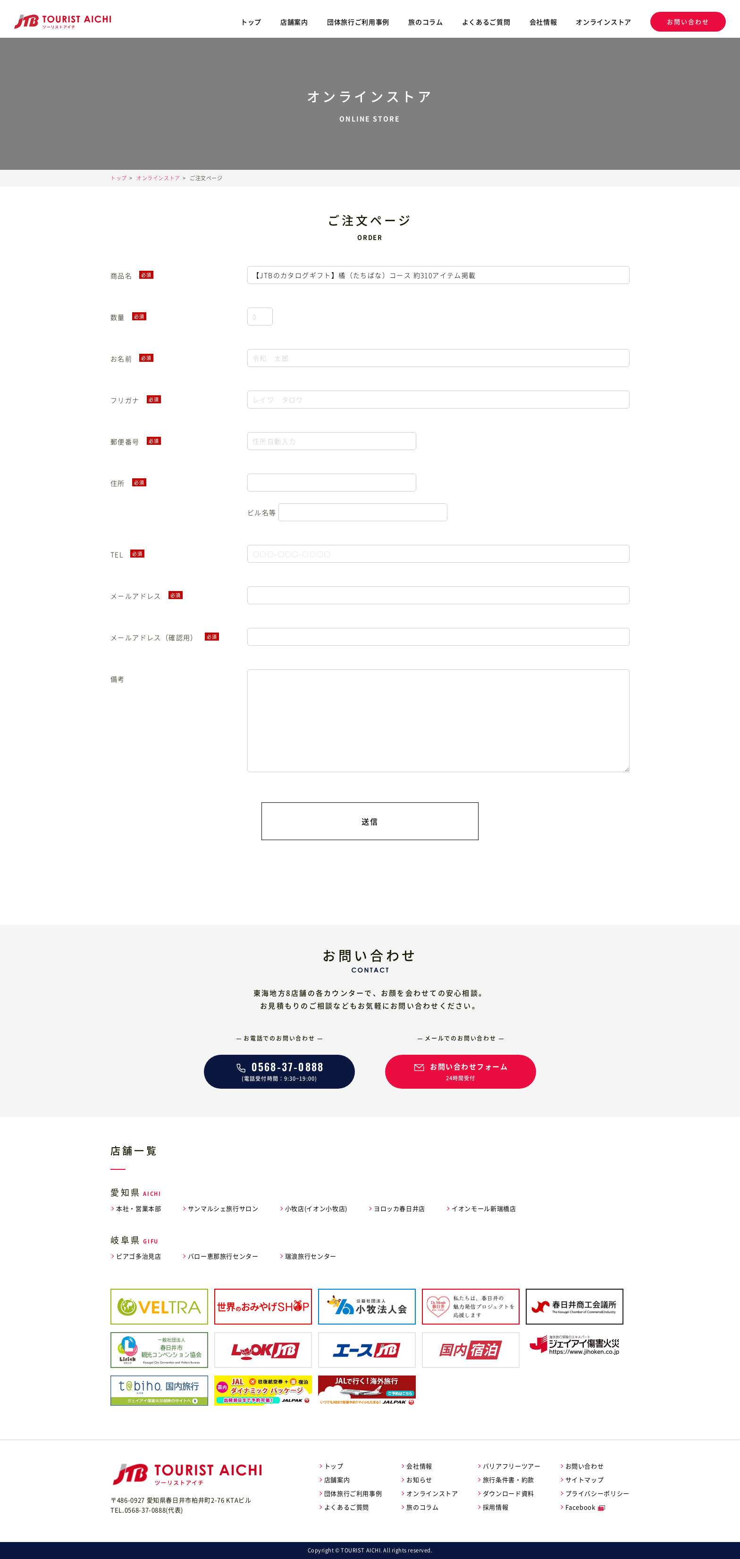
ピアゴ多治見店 (138, 1255)
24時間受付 (460, 1070)
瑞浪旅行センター (310, 1255)
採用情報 (496, 1506)
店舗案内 (294, 21)
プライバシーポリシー (597, 1493)
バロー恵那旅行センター (223, 1255)
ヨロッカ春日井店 (399, 1208)
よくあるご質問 (486, 21)
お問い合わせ (688, 21)
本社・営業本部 (138, 1208)
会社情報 (543, 21)
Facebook (580, 1506)
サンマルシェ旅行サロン (223, 1208)
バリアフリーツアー (512, 1465)
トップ (251, 21)
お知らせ (419, 1479)
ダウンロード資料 (508, 1493)
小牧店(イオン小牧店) (316, 1208)
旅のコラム (425, 21)
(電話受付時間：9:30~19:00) (279, 1071)
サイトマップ (584, 1479)
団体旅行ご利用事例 (358, 21)
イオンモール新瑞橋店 (484, 1208)
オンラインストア (603, 21)
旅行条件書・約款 (508, 1479)
